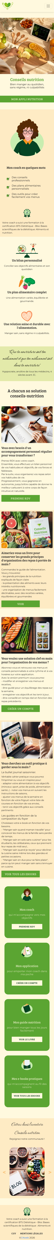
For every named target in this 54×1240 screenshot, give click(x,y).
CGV (13, 1233)
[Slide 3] (29, 1192)
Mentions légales (31, 1233)
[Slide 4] (35, 1192)
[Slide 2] (24, 1192)
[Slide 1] (19, 1192)
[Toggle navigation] (48, 6)
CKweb (25, 1237)
